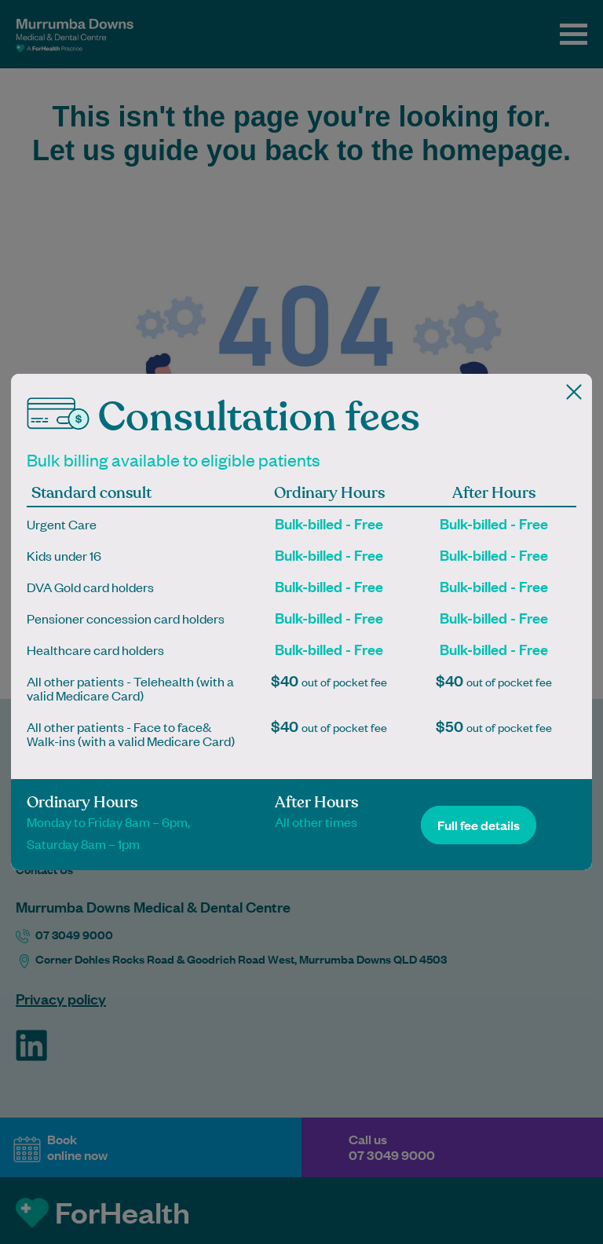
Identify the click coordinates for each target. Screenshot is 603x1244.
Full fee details (478, 825)
